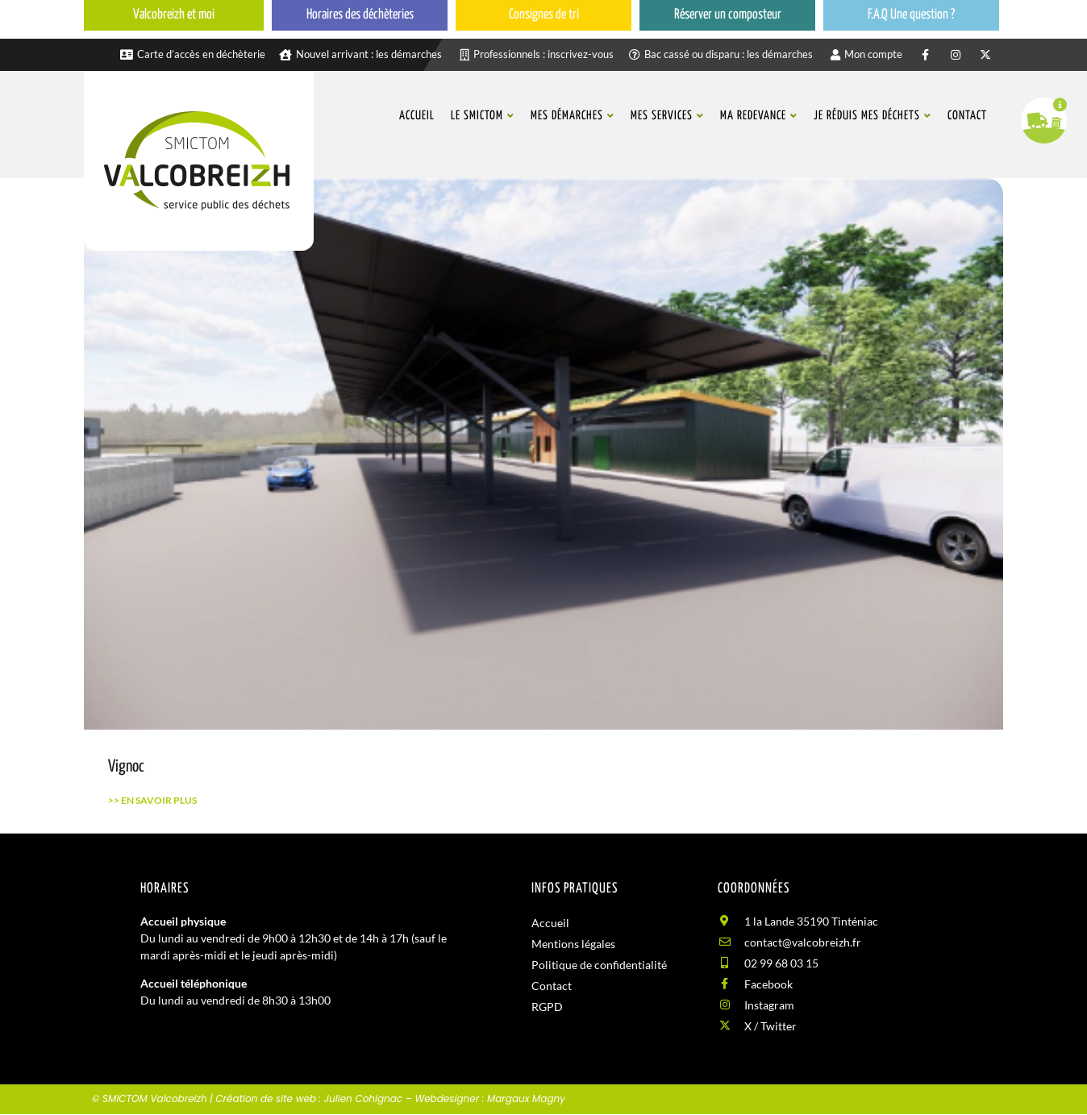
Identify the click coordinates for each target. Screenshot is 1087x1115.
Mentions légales (573, 944)
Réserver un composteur (727, 15)
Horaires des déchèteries (360, 15)
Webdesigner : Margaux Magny (489, 1098)
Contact (551, 985)
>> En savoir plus (152, 800)
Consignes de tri (544, 15)
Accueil (550, 923)
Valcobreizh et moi (173, 15)
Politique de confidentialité (599, 964)
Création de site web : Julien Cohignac (308, 1098)
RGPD (547, 1006)
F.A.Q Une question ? (911, 15)
